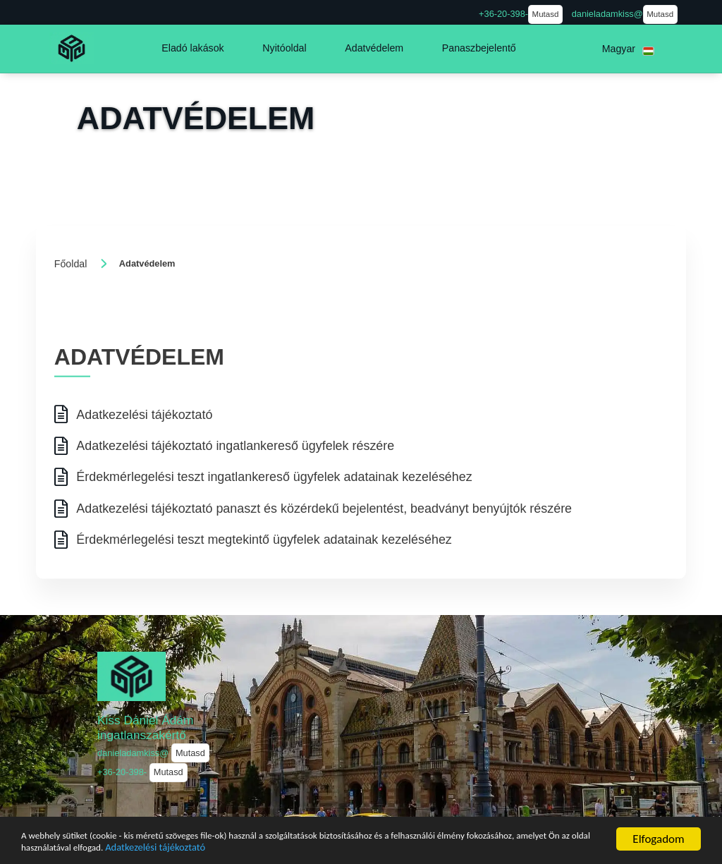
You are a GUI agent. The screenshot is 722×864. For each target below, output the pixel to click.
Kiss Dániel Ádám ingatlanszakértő (145, 727)
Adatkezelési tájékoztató (358, 847)
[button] (192, 49)
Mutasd (545, 14)
